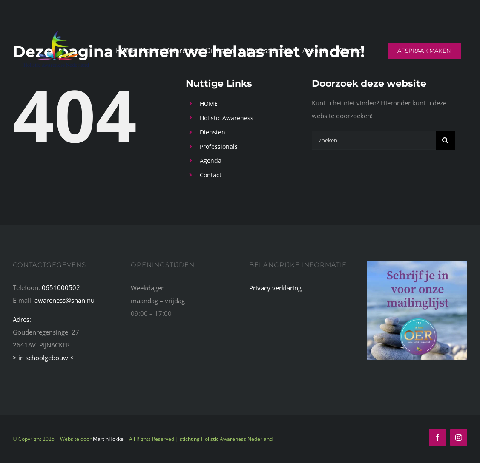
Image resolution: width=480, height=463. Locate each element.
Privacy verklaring (275, 288)
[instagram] (458, 437)
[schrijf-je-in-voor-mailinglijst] (417, 264)
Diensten (212, 132)
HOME (209, 103)
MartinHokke (108, 439)
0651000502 (61, 287)
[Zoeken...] (374, 140)
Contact (210, 175)
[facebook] (437, 437)
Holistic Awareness (226, 118)
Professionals (219, 146)
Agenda (210, 160)
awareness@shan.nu (64, 300)
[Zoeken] (445, 140)
